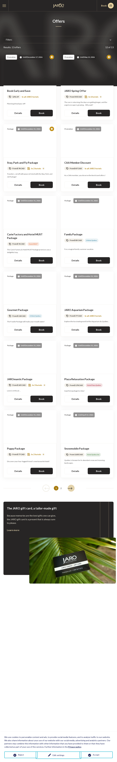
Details (18, 113)
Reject (21, 755)
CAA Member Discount (77, 162)
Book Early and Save (19, 90)
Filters (58, 39)
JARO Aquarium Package (79, 310)
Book (107, 5)
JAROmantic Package (19, 379)
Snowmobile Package (76, 449)
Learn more (13, 531)
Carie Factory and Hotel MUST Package (25, 236)
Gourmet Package (17, 310)
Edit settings (58, 755)
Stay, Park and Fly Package (23, 162)
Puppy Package (16, 449)
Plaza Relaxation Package (79, 379)
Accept (96, 755)
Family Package (73, 234)
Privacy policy (74, 747)
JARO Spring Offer (75, 90)
